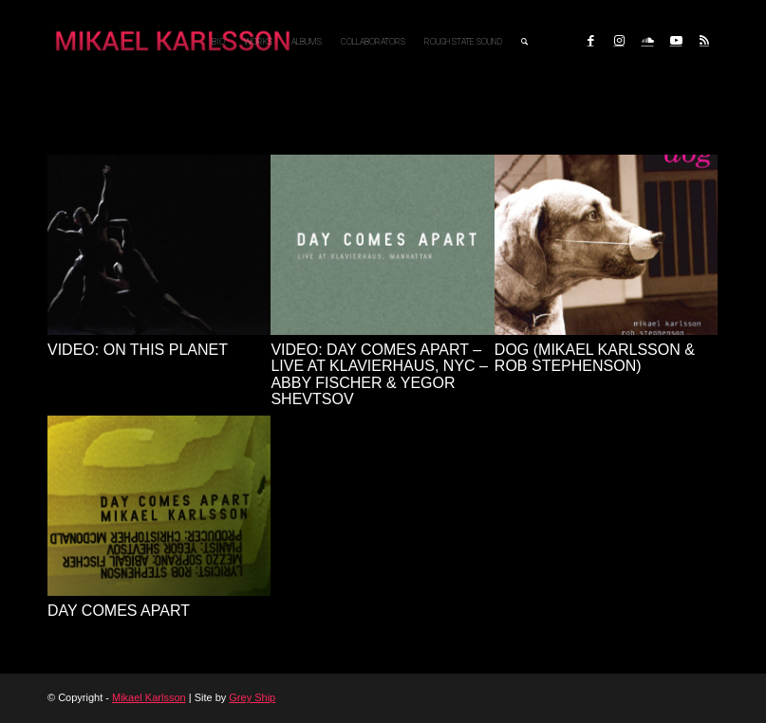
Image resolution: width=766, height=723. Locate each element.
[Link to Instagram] (619, 41)
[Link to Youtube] (676, 41)
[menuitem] (218, 41)
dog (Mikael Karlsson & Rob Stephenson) (595, 358)
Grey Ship (252, 697)
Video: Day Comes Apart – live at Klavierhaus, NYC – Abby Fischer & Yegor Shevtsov (379, 375)
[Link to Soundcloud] (647, 41)
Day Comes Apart (118, 610)
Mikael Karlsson (149, 697)
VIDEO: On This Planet (137, 350)
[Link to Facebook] (590, 41)
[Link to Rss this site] (704, 41)
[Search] (524, 41)
